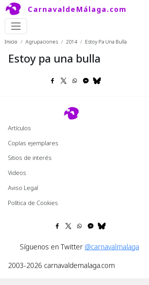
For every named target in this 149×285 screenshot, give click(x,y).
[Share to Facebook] (52, 81)
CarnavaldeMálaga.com (77, 9)
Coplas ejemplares (33, 143)
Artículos (19, 128)
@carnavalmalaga (112, 246)
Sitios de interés (30, 158)
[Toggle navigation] (16, 26)
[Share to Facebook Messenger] (86, 81)
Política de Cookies (33, 203)
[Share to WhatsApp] (75, 81)
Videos (17, 173)
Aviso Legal (23, 188)
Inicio (11, 41)
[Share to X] (64, 81)
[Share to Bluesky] (97, 81)
